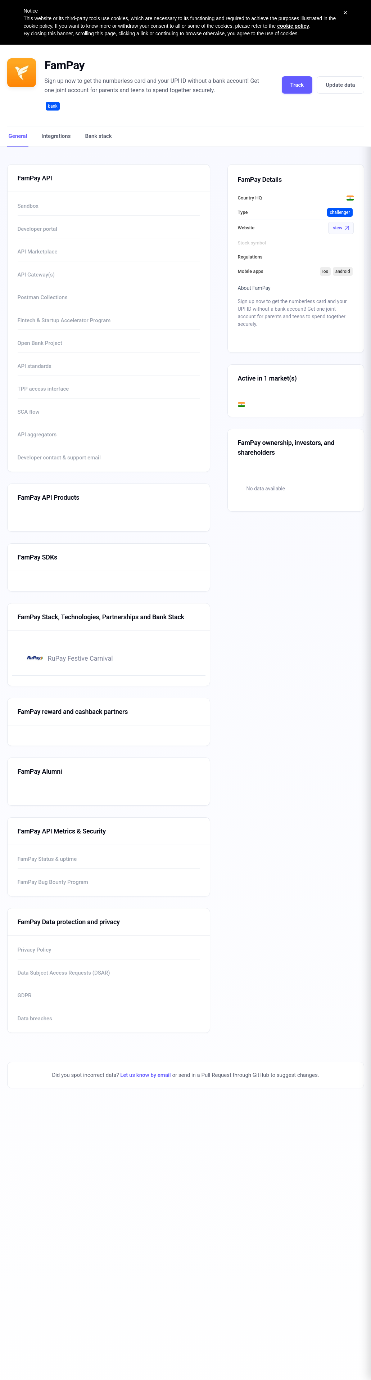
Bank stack (98, 136)
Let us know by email (145, 1075)
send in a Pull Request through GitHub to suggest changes (248, 1075)
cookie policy (293, 26)
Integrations (56, 136)
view (341, 227)
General (18, 136)
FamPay (65, 65)
